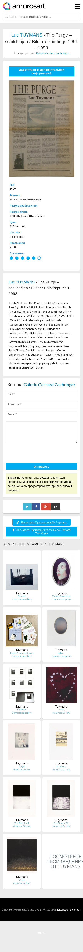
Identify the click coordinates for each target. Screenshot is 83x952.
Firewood (61, 766)
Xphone (61, 652)
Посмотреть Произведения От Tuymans (41, 522)
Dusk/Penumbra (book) (21, 652)
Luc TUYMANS (26, 35)
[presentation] (35, 453)
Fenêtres (21, 709)
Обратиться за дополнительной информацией (41, 71)
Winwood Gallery (61, 712)
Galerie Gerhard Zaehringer (52, 53)
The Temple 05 (61, 823)
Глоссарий (62, 909)
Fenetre (22, 596)
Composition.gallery (22, 599)
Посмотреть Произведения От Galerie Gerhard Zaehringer (41, 531)
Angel (22, 766)
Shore (22, 879)
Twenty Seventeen (61, 596)
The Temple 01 (21, 823)
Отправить (41, 466)
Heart (61, 709)
